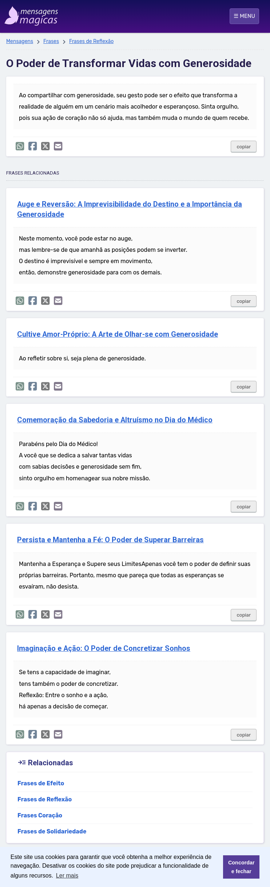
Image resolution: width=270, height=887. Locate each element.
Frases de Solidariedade (51, 831)
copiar (244, 146)
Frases (51, 41)
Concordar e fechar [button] (241, 867)
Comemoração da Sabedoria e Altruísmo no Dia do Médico (115, 420)
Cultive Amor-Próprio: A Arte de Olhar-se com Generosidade (117, 334)
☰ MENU (244, 16)
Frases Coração (39, 815)
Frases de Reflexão (91, 41)
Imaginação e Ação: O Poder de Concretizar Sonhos (103, 648)
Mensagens (19, 41)
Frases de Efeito (40, 783)
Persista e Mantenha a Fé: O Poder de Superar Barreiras (110, 540)
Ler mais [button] (67, 875)
